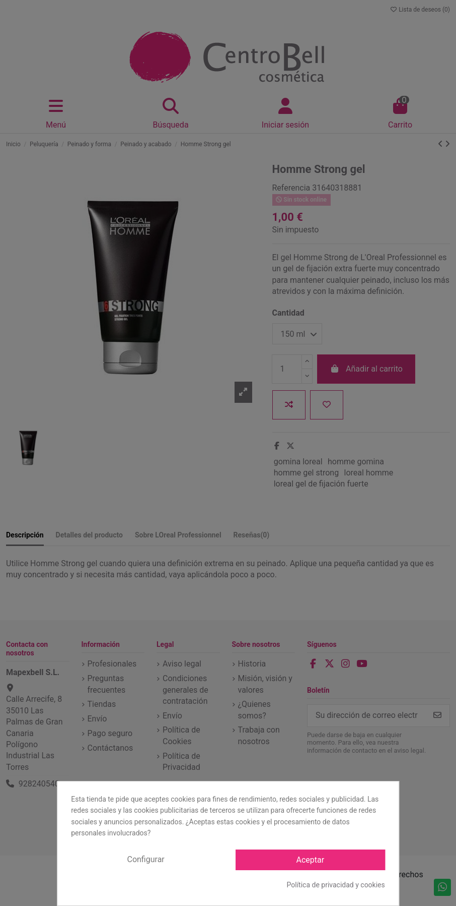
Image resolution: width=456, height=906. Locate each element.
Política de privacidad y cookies (336, 885)
